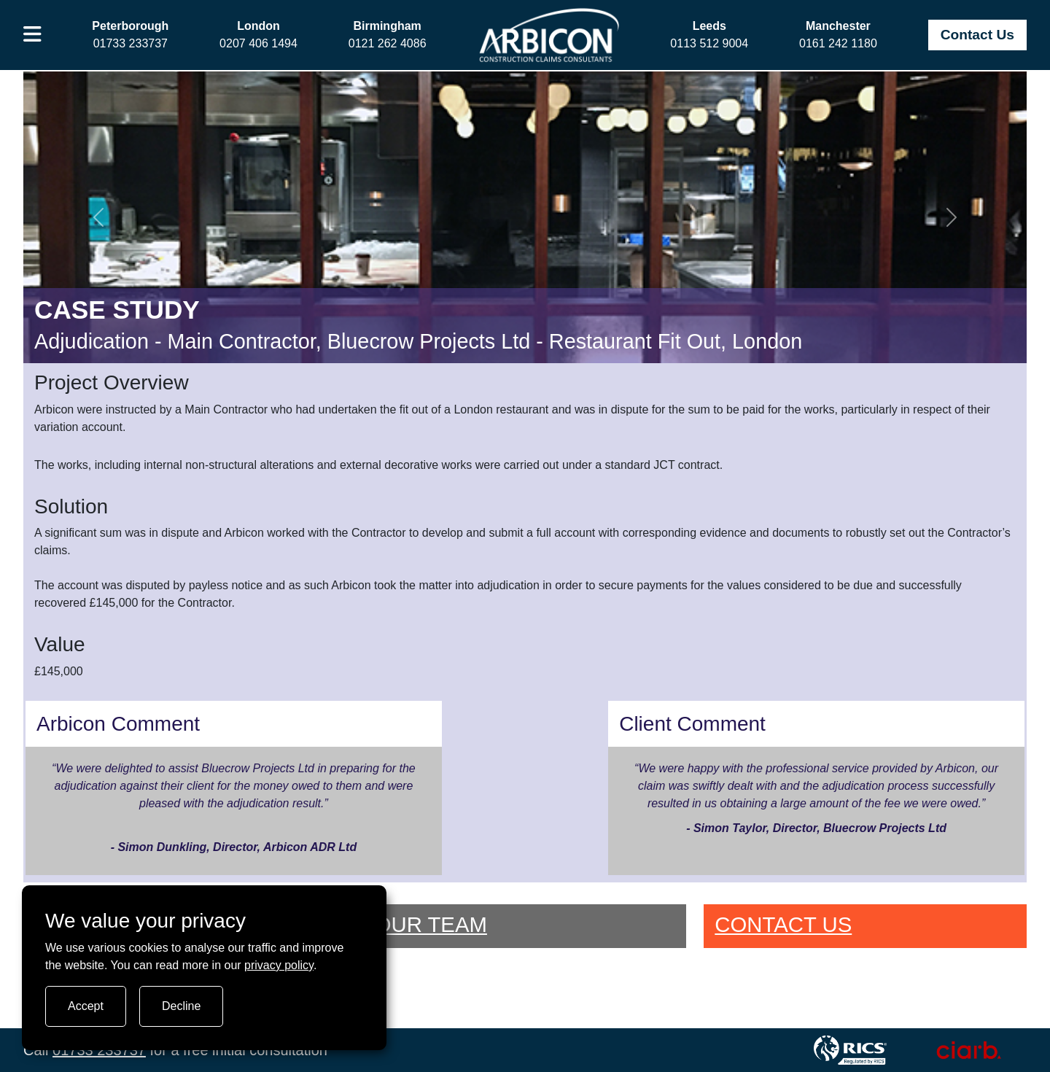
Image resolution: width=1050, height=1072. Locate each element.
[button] (32, 35)
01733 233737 (99, 1050)
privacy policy (279, 965)
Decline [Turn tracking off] (181, 1006)
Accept (86, 1006)
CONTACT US (783, 924)
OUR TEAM (431, 924)
